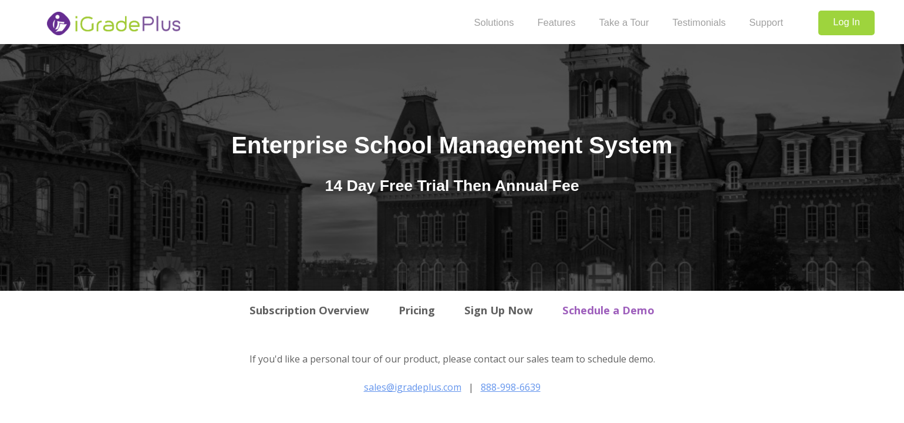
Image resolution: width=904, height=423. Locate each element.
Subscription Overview (309, 310)
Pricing (417, 310)
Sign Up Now (498, 310)
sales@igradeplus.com (412, 387)
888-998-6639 (511, 387)
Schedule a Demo (608, 310)
